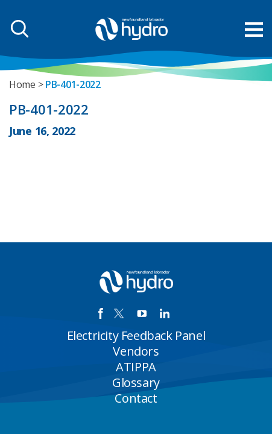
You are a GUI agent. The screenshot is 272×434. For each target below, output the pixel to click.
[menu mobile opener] (254, 29)
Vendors (136, 351)
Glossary (136, 382)
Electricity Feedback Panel (136, 335)
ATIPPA (136, 367)
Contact (136, 398)
